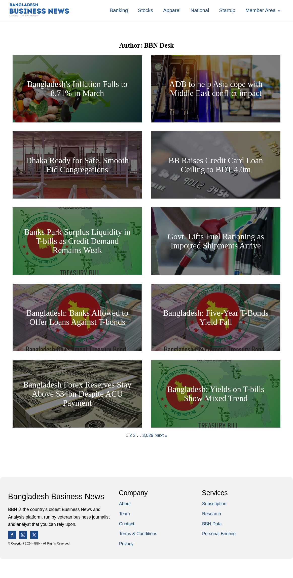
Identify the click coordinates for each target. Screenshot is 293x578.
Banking (119, 10)
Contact (126, 523)
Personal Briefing (219, 533)
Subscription (214, 503)
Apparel (171, 10)
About (125, 503)
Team (124, 513)
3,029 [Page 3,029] (147, 435)
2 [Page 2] (130, 435)
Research (211, 513)
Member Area (260, 10)
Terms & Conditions (138, 533)
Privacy (126, 543)
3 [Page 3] (134, 435)
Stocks (145, 10)
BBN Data (212, 523)
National (200, 10)
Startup (227, 10)
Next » (161, 435)
